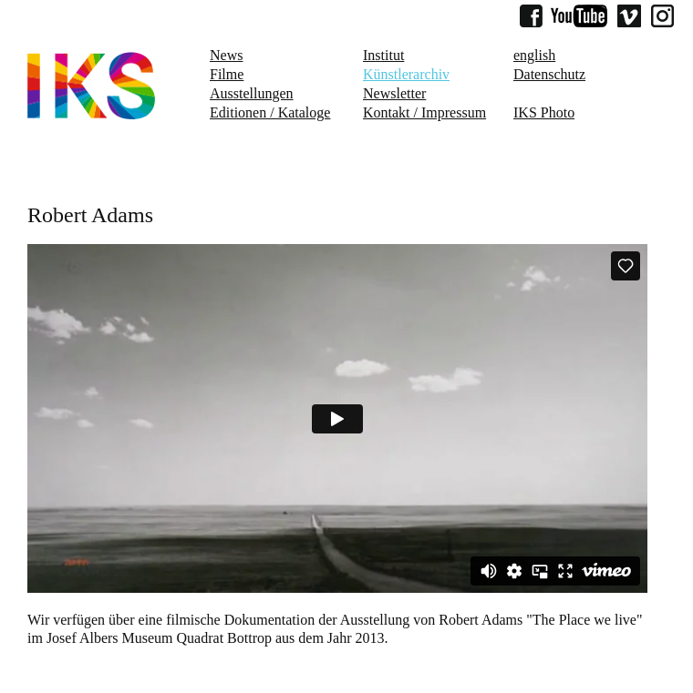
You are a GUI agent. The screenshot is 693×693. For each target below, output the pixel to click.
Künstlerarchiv (406, 74)
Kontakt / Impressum (424, 112)
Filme (226, 74)
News (226, 55)
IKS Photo (543, 112)
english (534, 55)
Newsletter (394, 93)
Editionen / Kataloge (270, 112)
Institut (383, 55)
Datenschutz (549, 74)
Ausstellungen (252, 93)
